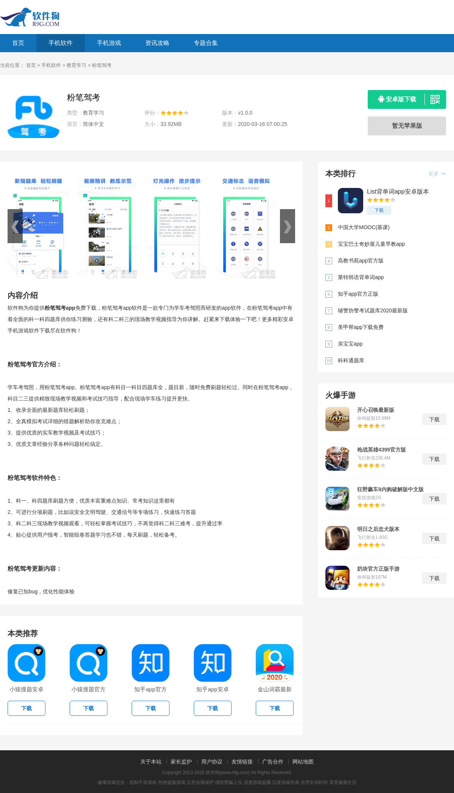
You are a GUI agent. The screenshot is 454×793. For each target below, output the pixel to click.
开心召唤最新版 (375, 410)
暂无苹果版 (407, 126)
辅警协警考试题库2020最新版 (373, 310)
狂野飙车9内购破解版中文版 (390, 489)
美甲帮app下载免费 (361, 327)
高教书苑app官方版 (361, 261)
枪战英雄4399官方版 (381, 450)
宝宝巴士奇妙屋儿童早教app (371, 244)
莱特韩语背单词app (361, 277)
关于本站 (151, 761)
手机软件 (60, 43)
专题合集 (206, 43)
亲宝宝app (350, 344)
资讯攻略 (157, 43)
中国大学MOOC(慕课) (364, 227)
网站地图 (303, 761)
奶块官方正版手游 (378, 569)
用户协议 (211, 761)
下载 (379, 210)
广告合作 (272, 761)
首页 (18, 43)
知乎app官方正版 (358, 294)
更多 (436, 174)
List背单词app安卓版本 (398, 191)
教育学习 (76, 65)
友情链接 (242, 761)
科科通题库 (351, 360)
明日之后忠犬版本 (378, 529)
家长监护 (181, 761)
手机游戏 (109, 43)
